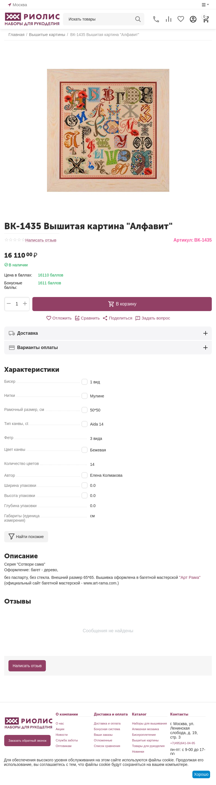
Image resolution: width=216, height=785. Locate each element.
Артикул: (184, 240)
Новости (62, 734)
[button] (117, 318)
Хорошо (201, 774)
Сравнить (88, 318)
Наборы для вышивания (149, 723)
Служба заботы (67, 739)
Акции (60, 728)
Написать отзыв (39, 240)
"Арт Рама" (189, 577)
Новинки (138, 751)
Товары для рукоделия (148, 745)
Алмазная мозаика (145, 728)
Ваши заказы (103, 734)
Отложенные (103, 739)
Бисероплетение (144, 734)
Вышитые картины (145, 739)
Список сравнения (107, 745)
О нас (60, 723)
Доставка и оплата (107, 723)
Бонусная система (107, 728)
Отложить (61, 318)
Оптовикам (63, 745)
